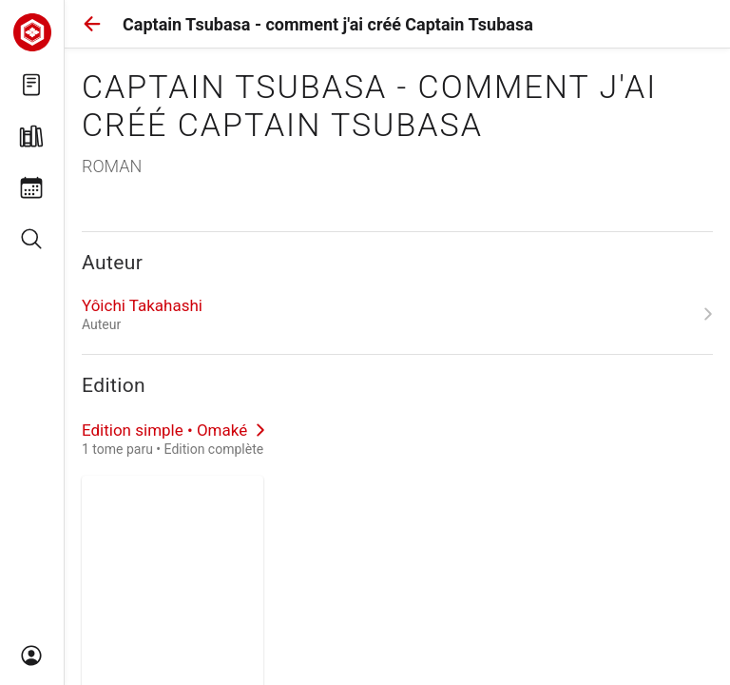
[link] (397, 314)
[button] (92, 24)
